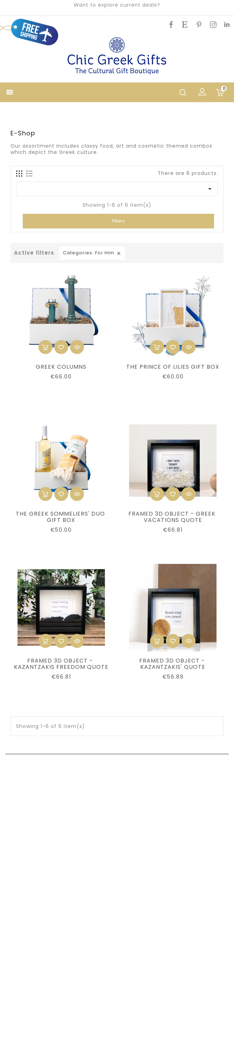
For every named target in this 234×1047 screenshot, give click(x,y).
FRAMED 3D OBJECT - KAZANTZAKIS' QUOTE (173, 664)
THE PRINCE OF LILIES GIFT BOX (172, 367)
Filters (118, 221)
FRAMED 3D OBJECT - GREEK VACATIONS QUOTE (172, 517)
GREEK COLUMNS (61, 367)
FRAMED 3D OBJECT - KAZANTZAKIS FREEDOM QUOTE (61, 664)
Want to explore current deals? (117, 4)
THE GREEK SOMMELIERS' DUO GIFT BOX (61, 517)
